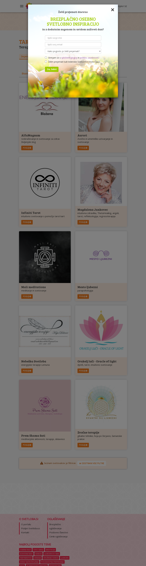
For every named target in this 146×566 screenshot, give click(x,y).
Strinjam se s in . (72, 57)
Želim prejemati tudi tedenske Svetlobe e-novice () (72, 61)
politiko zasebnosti (89, 57)
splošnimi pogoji (69, 57)
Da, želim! (52, 69)
